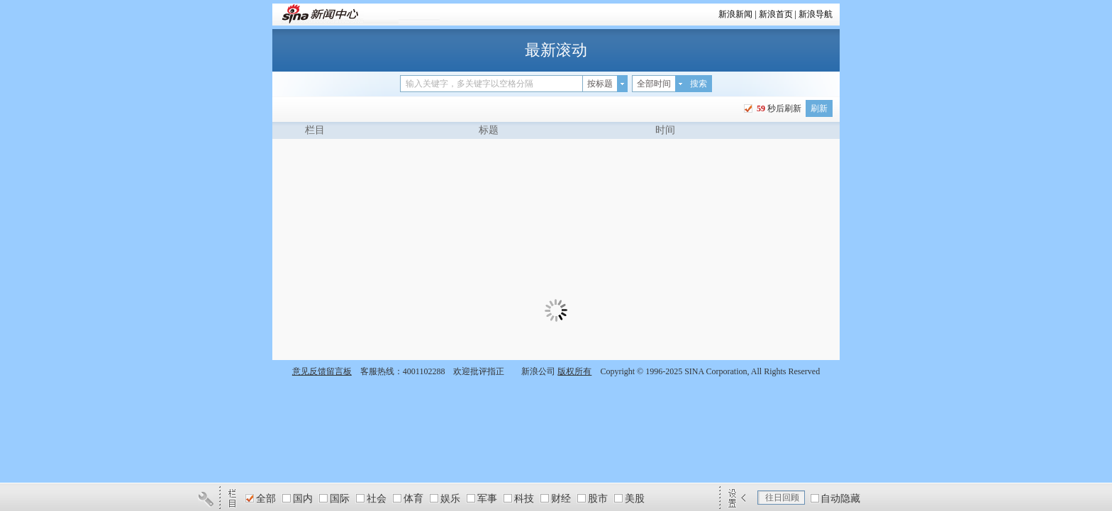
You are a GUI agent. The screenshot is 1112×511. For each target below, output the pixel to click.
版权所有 (574, 371)
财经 (561, 498)
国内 (303, 498)
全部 (266, 498)
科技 (524, 498)
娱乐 (450, 498)
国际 (340, 498)
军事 (487, 498)
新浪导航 (816, 14)
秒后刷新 (778, 108)
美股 (635, 498)
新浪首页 (776, 14)
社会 (377, 498)
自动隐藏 (840, 498)
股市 (598, 498)
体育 (413, 498)
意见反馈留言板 (322, 371)
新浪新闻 (735, 14)
